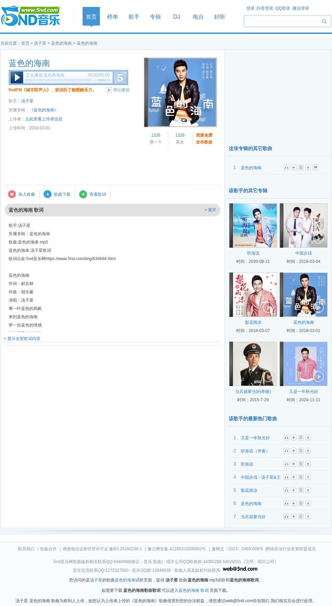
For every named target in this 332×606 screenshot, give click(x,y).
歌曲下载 (62, 194)
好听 (219, 17)
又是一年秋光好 (303, 391)
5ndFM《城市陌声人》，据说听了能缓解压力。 (53, 90)
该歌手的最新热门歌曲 (253, 418)
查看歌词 (97, 194)
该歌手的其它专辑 (248, 190)
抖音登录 (265, 8)
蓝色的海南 (61, 43)
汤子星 (40, 43)
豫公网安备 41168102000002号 (177, 549)
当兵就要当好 (253, 516)
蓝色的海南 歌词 (194, 590)
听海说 (253, 253)
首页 (34, 16)
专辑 (155, 17)
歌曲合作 (48, 549)
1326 (156, 135)
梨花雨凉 (253, 322)
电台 (198, 17)
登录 (250, 8)
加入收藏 (26, 194)
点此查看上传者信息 (44, 119)
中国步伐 (303, 253)
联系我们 (26, 549)
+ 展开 (210, 210)
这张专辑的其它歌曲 (250, 148)
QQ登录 (282, 8)
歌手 (134, 17)
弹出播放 (121, 90)
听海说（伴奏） (255, 451)
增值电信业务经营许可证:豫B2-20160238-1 (102, 549)
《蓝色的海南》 (43, 110)
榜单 (112, 17)
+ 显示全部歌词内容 (22, 338)
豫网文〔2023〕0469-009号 (237, 549)
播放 (17, 77)
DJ (176, 17)
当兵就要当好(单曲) (253, 391)
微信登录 (301, 8)
